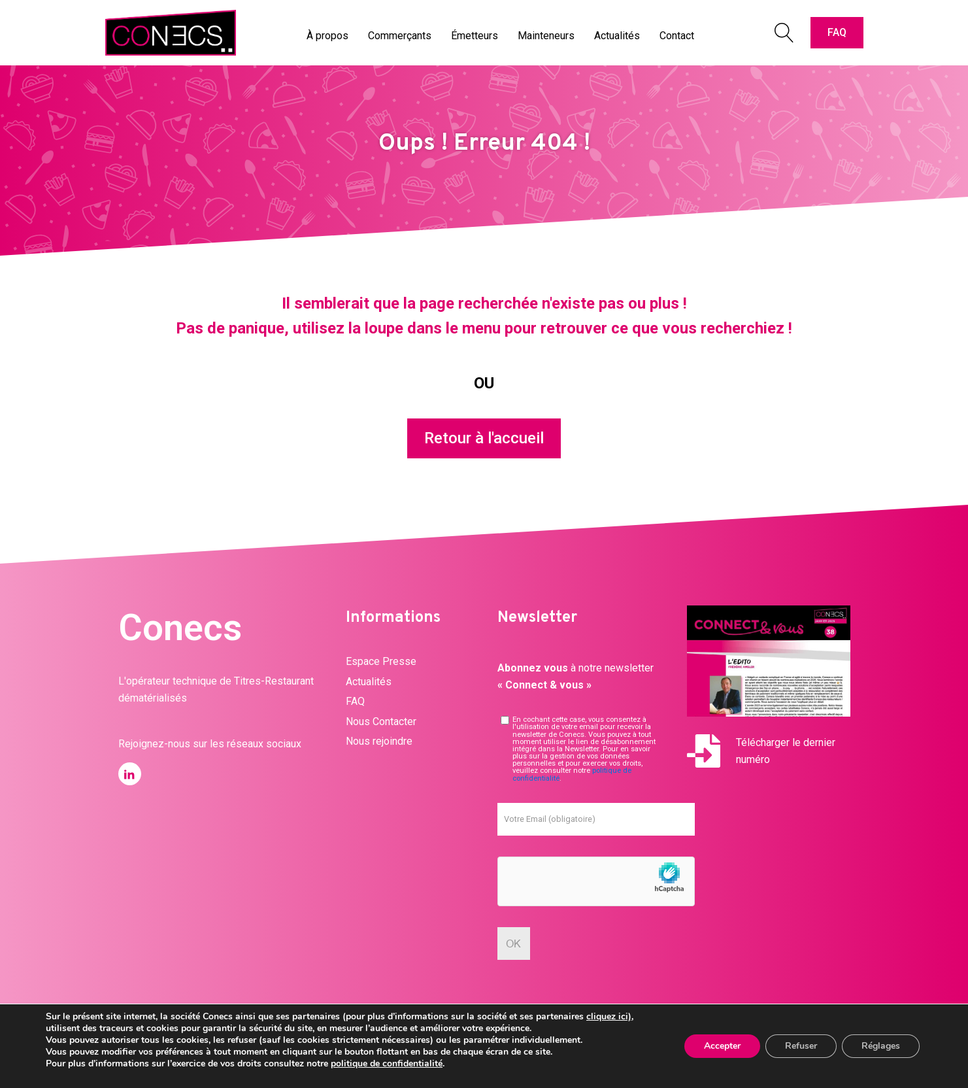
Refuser (801, 1046)
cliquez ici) (608, 1016)
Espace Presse (381, 661)
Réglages (880, 1046)
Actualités (369, 681)
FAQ (836, 32)
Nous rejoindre (379, 741)
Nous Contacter (381, 721)
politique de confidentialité (386, 1063)
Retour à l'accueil (484, 438)
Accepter (722, 1046)
